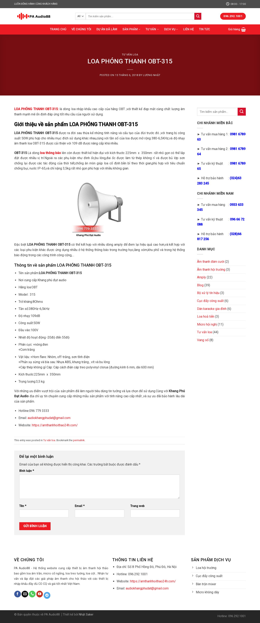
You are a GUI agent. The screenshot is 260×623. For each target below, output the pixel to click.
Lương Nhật (151, 75)
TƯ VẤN (152, 29)
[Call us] (32, 594)
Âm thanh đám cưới (210, 262)
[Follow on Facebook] (17, 594)
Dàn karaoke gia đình (211, 309)
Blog (200, 285)
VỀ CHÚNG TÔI (81, 29)
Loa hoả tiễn (205, 316)
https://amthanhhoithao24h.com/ (54, 425)
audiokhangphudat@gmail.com (49, 418)
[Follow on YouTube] (39, 594)
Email (79, 506)
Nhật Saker (86, 614)
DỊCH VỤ (171, 29)
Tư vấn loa (130, 54)
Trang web (137, 506)
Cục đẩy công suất (210, 301)
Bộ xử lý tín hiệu (208, 293)
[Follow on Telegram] (47, 595)
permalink (78, 440)
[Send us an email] (25, 594)
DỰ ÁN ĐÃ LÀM (106, 29)
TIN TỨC (204, 29)
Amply (201, 277)
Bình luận (26, 471)
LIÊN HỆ (188, 29)
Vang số (203, 340)
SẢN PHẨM (131, 29)
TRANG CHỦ (58, 29)
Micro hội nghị (207, 324)
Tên (22, 506)
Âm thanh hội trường (211, 269)
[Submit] (197, 16)
